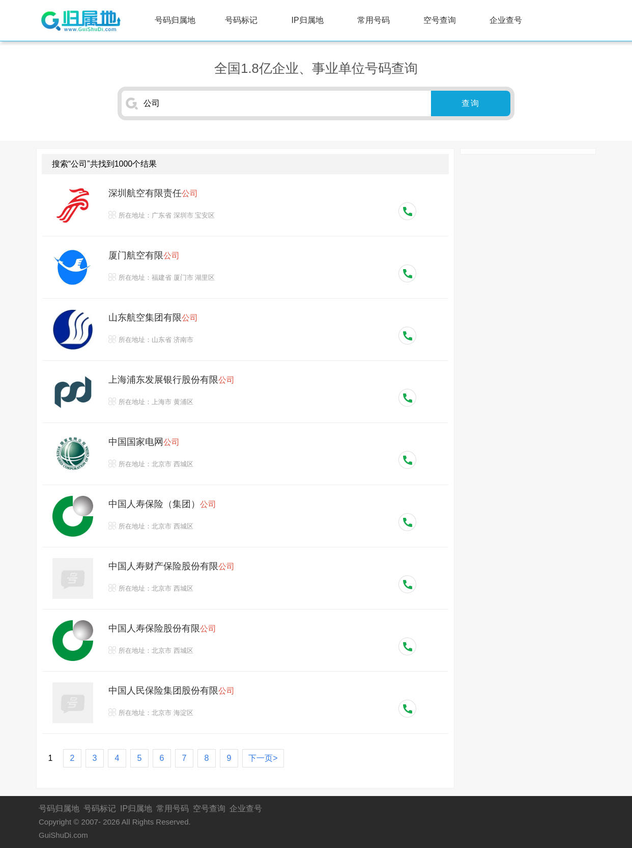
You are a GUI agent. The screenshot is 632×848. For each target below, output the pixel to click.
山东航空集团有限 (153, 317)
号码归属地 (175, 20)
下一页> (262, 758)
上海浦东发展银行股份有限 (171, 380)
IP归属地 (308, 20)
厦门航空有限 (144, 255)
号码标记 (241, 20)
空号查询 (439, 20)
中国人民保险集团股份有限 (171, 690)
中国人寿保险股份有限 (162, 628)
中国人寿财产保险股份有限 (171, 566)
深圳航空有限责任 (153, 193)
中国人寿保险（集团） (162, 504)
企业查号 (506, 20)
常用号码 (373, 20)
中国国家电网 (144, 442)
